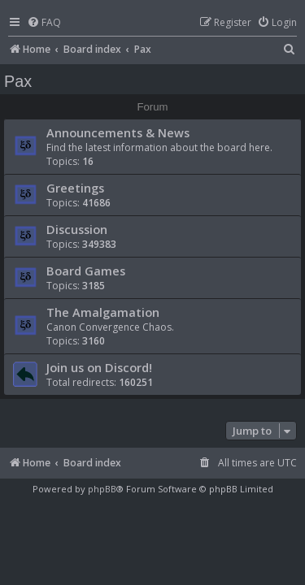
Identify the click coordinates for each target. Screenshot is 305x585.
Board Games (85, 270)
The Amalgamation (102, 312)
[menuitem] (44, 23)
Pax (18, 81)
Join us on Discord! (99, 367)
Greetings (75, 188)
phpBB (102, 489)
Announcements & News (118, 132)
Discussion (76, 229)
